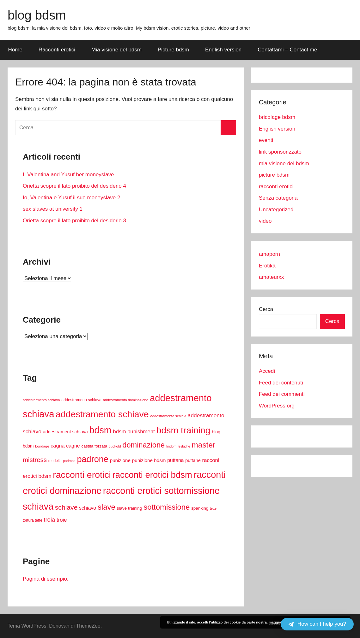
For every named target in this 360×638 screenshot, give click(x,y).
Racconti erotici (57, 50)
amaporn (269, 254)
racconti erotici (276, 187)
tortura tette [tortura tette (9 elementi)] (32, 520)
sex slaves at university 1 (52, 209)
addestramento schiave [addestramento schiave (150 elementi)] (102, 414)
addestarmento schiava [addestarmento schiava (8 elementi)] (41, 400)
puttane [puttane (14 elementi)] (193, 460)
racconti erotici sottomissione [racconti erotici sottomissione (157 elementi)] (161, 491)
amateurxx (271, 277)
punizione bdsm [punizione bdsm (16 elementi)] (149, 460)
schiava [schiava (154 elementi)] (38, 506)
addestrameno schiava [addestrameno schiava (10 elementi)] (81, 400)
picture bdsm (274, 175)
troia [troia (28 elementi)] (49, 519)
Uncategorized (276, 210)
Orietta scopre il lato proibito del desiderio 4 (74, 186)
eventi (266, 140)
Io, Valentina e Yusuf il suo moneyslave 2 (71, 198)
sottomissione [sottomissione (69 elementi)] (166, 507)
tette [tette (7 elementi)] (213, 508)
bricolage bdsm (277, 117)
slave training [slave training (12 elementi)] (129, 508)
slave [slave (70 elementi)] (106, 507)
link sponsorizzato (280, 152)
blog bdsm (37, 15)
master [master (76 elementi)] (203, 445)
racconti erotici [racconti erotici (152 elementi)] (82, 475)
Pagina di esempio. (46, 579)
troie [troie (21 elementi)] (62, 520)
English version (223, 50)
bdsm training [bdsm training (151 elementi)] (183, 430)
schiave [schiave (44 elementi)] (66, 507)
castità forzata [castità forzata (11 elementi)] (94, 446)
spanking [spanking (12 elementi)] (199, 508)
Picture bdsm (173, 50)
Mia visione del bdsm (116, 50)
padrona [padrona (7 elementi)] (69, 461)
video (265, 221)
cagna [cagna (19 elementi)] (57, 445)
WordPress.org (277, 406)
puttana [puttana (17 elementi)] (175, 460)
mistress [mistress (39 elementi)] (35, 459)
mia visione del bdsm (284, 164)
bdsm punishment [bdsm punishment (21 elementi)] (134, 432)
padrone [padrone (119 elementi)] (92, 459)
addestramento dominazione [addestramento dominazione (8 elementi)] (125, 400)
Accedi (267, 371)
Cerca (266, 309)
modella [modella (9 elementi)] (55, 461)
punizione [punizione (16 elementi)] (120, 460)
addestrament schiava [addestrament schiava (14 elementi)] (65, 431)
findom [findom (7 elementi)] (171, 446)
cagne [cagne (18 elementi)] (73, 445)
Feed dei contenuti (281, 383)
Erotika (267, 266)
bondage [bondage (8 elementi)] (42, 446)
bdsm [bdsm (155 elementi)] (100, 430)
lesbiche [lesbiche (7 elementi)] (184, 446)
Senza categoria (278, 198)
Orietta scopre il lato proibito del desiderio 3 (74, 221)
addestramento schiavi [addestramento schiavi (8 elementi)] (168, 416)
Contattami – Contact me (287, 50)
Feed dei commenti (282, 394)
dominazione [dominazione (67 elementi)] (143, 445)
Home (15, 50)
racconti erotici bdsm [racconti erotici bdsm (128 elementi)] (152, 475)
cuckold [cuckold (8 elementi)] (115, 446)
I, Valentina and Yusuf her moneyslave (68, 175)
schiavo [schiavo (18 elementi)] (87, 508)
